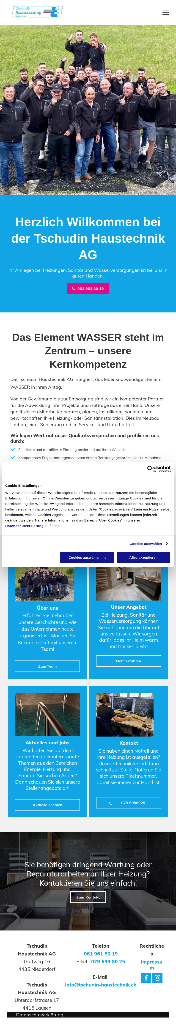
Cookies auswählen (146, 544)
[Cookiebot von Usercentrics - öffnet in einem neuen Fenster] (151, 468)
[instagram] (157, 978)
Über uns (47, 608)
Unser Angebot (128, 607)
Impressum (151, 965)
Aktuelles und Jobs (47, 743)
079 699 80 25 (108, 961)
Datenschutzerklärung (24, 526)
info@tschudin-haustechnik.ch (101, 985)
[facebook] (146, 978)
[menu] (166, 13)
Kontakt (128, 743)
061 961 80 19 (101, 954)
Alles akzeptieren (143, 557)
